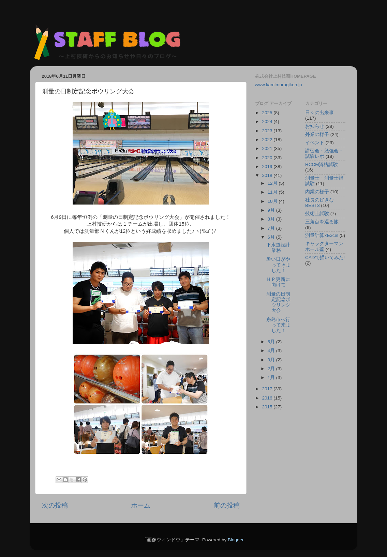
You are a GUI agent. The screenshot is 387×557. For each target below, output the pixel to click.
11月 (273, 192)
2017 (267, 388)
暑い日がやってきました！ (278, 265)
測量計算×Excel (321, 235)
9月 (272, 210)
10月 (273, 201)
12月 (273, 183)
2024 (267, 121)
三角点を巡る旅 (322, 221)
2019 (267, 166)
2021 (267, 148)
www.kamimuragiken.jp (278, 84)
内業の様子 (317, 191)
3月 (272, 359)
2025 (267, 112)
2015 (267, 406)
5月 (272, 341)
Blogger (235, 539)
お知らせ (314, 126)
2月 (272, 368)
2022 (267, 139)
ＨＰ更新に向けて (278, 282)
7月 (272, 228)
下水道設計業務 (278, 247)
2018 (267, 175)
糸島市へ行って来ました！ (278, 325)
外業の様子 (317, 134)
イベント (314, 142)
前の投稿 (227, 505)
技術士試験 (317, 213)
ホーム (140, 505)
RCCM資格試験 (321, 164)
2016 (267, 398)
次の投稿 (55, 505)
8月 (272, 219)
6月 (272, 237)
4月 (272, 350)
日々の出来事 (319, 112)
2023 (267, 130)
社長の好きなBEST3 (319, 202)
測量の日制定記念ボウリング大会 (278, 302)
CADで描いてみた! (325, 257)
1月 (272, 377)
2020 (267, 157)
